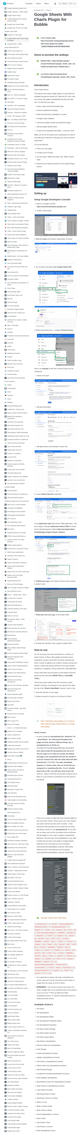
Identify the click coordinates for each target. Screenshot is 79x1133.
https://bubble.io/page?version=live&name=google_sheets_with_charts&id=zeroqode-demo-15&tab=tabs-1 (58, 63)
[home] (12, 3)
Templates (29, 3)
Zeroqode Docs (39, 10)
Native (46, 3)
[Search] (67, 3)
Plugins (38, 3)
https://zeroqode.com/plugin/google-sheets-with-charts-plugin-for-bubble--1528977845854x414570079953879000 (57, 43)
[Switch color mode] (55, 3)
